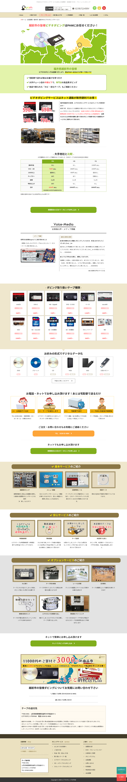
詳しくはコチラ (25, 501)
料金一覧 (81, 15)
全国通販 (87, 760)
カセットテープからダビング (62, 766)
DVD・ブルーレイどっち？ (93, 750)
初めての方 (33, 15)
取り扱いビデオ (57, 15)
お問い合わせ (89, 763)
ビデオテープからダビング (61, 760)
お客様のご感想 (89, 753)
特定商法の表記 (89, 770)
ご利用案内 (69, 15)
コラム (106, 15)
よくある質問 (94, 15)
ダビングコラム (89, 756)
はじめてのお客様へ (59, 746)
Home (21, 15)
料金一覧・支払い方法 (60, 753)
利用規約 (87, 766)
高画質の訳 (88, 746)
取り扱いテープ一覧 (59, 756)
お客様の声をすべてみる (97, 270)
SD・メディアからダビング (61, 763)
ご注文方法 (56, 750)
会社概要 (87, 773)
